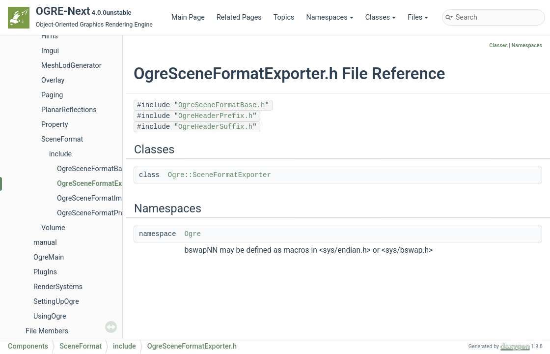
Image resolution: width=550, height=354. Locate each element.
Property (54, 124)
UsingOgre (49, 316)
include (60, 154)
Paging (52, 95)
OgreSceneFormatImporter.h (101, 198)
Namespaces (329, 17)
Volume (53, 228)
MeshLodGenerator (71, 65)
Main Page (188, 17)
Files (418, 17)
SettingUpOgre (56, 301)
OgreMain (48, 257)
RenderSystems (57, 287)
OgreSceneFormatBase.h (96, 169)
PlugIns (45, 272)
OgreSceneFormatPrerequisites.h (109, 213)
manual (45, 242)
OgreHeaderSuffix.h (215, 127)
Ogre (192, 234)
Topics (284, 17)
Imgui (50, 51)
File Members (47, 331)
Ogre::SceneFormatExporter (219, 175)
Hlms (49, 36)
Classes (380, 17)
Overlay (52, 80)
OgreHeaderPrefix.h (215, 116)
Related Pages (239, 17)
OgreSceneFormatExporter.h (102, 183)
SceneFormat (62, 139)
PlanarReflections (69, 110)
